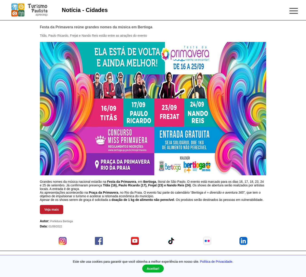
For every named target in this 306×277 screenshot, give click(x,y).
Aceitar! (153, 268)
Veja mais (51, 209)
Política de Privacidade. (216, 261)
